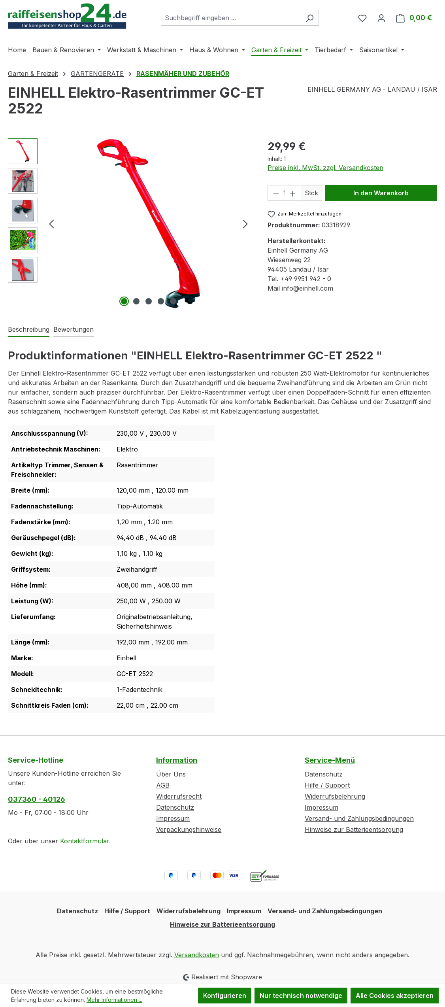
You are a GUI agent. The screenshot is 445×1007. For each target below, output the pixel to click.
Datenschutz (175, 807)
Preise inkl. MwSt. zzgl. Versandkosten (325, 168)
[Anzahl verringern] (276, 193)
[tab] (28, 330)
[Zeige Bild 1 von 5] (124, 301)
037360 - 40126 (36, 799)
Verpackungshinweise (188, 829)
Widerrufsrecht (179, 796)
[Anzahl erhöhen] (293, 193)
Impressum (173, 818)
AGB (163, 785)
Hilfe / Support (327, 785)
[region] (130, 223)
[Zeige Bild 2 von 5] (136, 301)
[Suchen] (309, 18)
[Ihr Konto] (381, 18)
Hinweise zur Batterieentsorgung (354, 829)
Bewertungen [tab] (73, 329)
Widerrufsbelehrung (335, 796)
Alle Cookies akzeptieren (395, 995)
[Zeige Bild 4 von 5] (161, 301)
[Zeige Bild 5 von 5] (173, 301)
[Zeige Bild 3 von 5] (148, 301)
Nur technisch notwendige (301, 995)
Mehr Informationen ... (114, 999)
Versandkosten (196, 955)
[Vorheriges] (51, 223)
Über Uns (171, 774)
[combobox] (231, 18)
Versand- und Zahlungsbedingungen (359, 818)
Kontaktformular (84, 841)
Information (176, 760)
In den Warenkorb (381, 193)
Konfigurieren (224, 995)
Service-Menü (330, 760)
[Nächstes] (245, 223)
